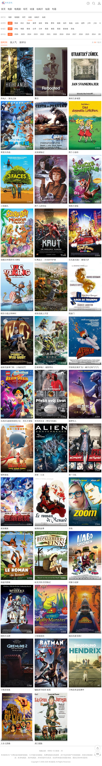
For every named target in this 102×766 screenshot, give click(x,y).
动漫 (32, 9)
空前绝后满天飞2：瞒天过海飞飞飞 (84, 367)
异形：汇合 (39, 475)
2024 (29, 34)
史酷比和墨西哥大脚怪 (10, 260)
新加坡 (65, 29)
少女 (95, 23)
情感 (16, 23)
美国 (46, 29)
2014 (94, 34)
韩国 (22, 29)
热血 (28, 23)
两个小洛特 (73, 152)
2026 (16, 34)
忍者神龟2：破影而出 (44, 367)
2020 (55, 34)
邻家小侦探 (73, 582)
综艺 (25, 9)
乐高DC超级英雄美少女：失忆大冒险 (16, 421)
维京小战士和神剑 (8, 313)
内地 (16, 29)
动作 (64, 23)
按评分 (22, 42)
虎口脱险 (38, 743)
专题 (54, 9)
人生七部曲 (5, 743)
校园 (58, 23)
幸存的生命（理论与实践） (46, 421)
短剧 (47, 9)
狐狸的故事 (39, 528)
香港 (28, 29)
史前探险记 (39, 152)
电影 (10, 9)
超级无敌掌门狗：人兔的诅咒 (13, 367)
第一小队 (72, 475)
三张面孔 (4, 206)
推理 (34, 23)
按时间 (4, 42)
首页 (3, 9)
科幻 (22, 23)
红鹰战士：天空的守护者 (45, 260)
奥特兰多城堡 (74, 98)
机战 (70, 23)
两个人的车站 (40, 206)
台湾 (34, 29)
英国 (58, 29)
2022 (42, 34)
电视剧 (17, 9)
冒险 (46, 23)
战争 (83, 23)
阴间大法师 (5, 636)
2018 (68, 34)
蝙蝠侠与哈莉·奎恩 (43, 690)
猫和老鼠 (4, 475)
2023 (36, 34)
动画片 (39, 9)
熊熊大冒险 (73, 206)
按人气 (13, 42)
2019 (61, 34)
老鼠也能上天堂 (41, 313)
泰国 (52, 29)
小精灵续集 (5, 690)
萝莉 (52, 23)
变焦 (71, 528)
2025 (23, 34)
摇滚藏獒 (4, 528)
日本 (40, 29)
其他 (72, 29)
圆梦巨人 (72, 421)
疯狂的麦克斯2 (75, 636)
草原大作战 (5, 152)
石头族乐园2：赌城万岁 (79, 260)
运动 (77, 23)
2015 (87, 34)
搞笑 (40, 23)
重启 (37, 98)
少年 (89, 23)
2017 (74, 34)
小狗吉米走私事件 (76, 690)
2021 (49, 34)
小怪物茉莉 (39, 636)
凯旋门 (72, 313)
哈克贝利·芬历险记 (43, 582)
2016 (81, 34)
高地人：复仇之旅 (8, 98)
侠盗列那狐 (5, 582)
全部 (10, 23)
